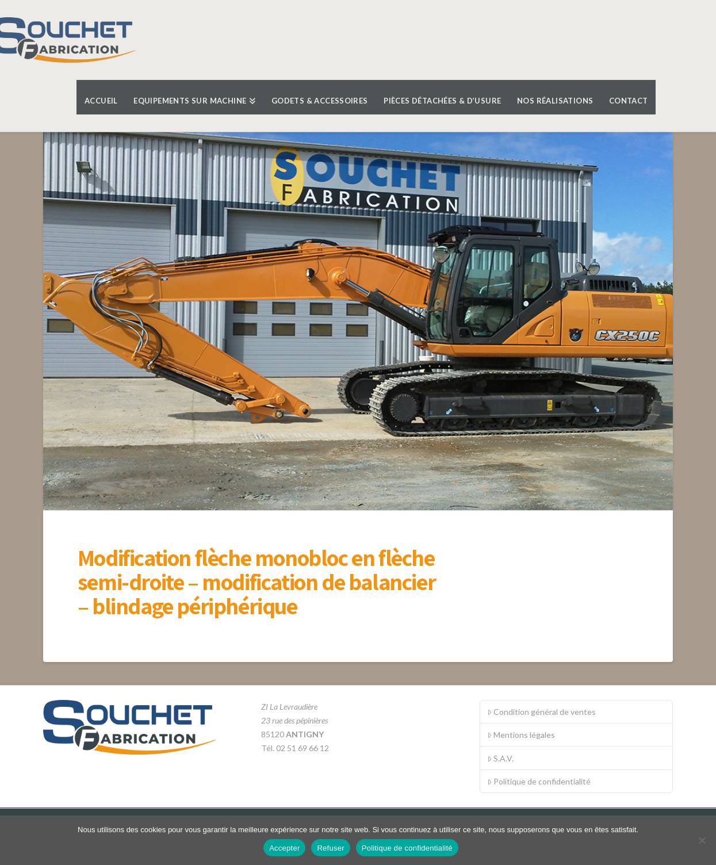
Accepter (284, 848)
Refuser (330, 848)
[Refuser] (701, 840)
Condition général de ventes (541, 712)
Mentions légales (521, 735)
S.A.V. (500, 758)
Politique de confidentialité (539, 781)
